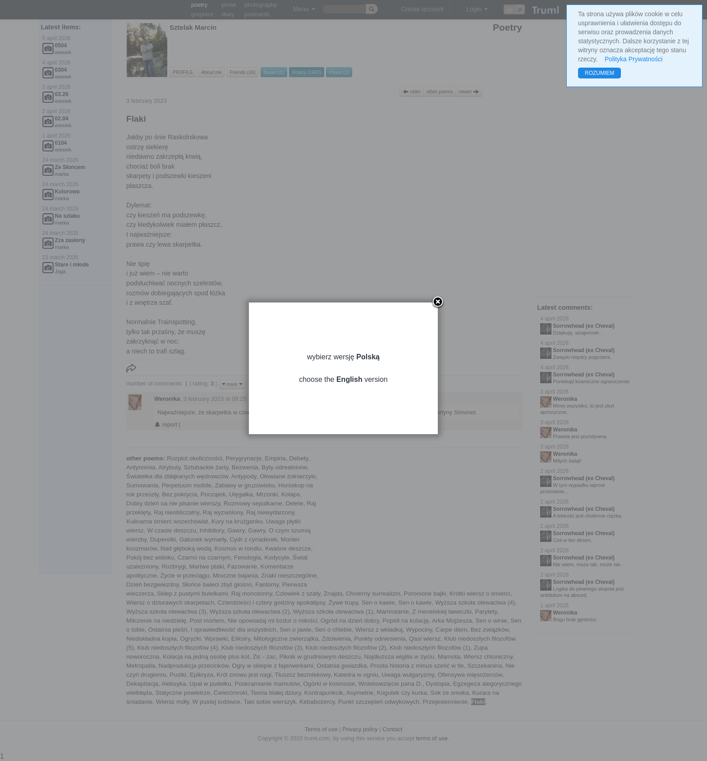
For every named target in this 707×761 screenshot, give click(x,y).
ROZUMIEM (599, 73)
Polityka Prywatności (633, 59)
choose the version (353, 391)
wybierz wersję (353, 369)
